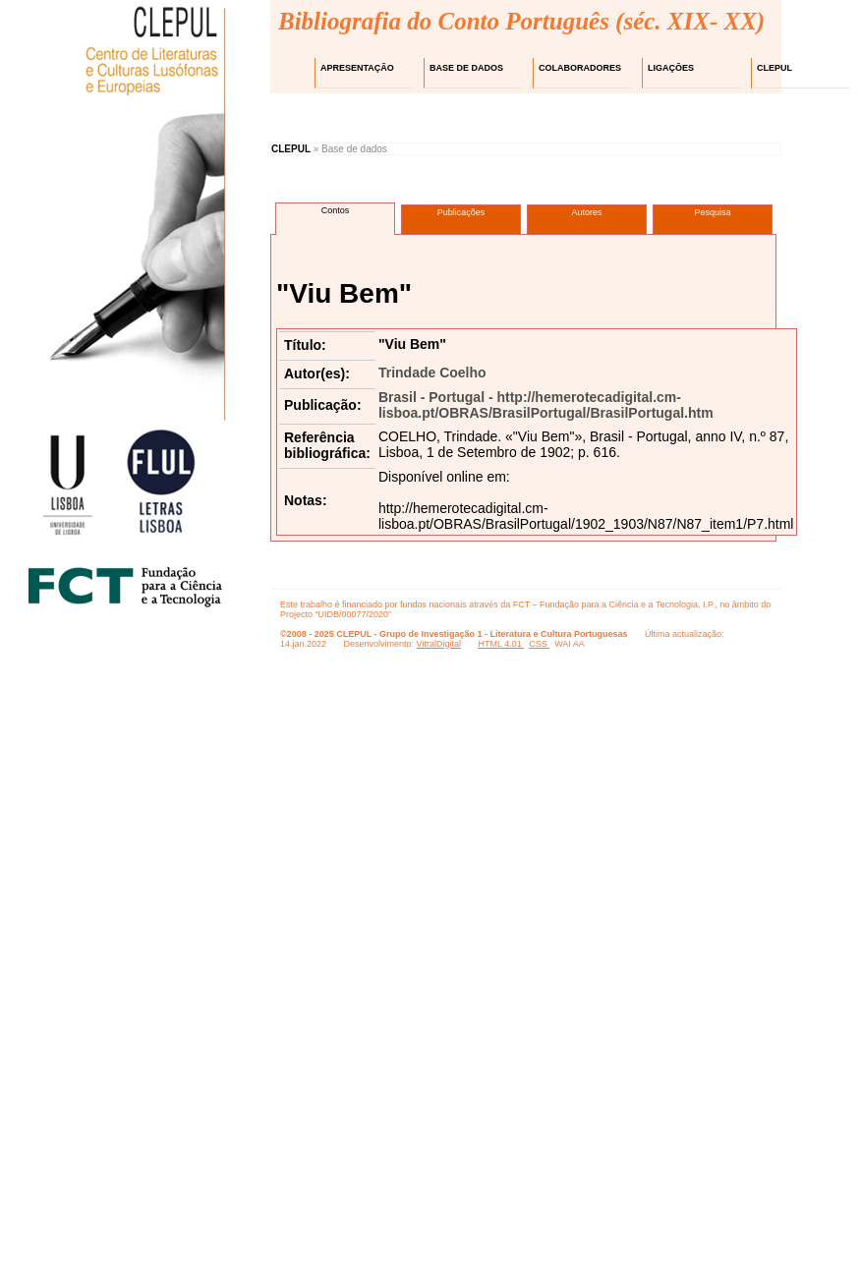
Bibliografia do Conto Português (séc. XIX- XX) (521, 21)
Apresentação (357, 68)
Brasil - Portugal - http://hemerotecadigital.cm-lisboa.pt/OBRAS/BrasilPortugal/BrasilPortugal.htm (546, 405)
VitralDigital (439, 644)
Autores (586, 212)
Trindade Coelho (432, 372)
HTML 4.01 (501, 644)
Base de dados (466, 68)
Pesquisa (712, 212)
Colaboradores (580, 68)
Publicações (461, 212)
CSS (539, 644)
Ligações (671, 68)
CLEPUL (774, 68)
